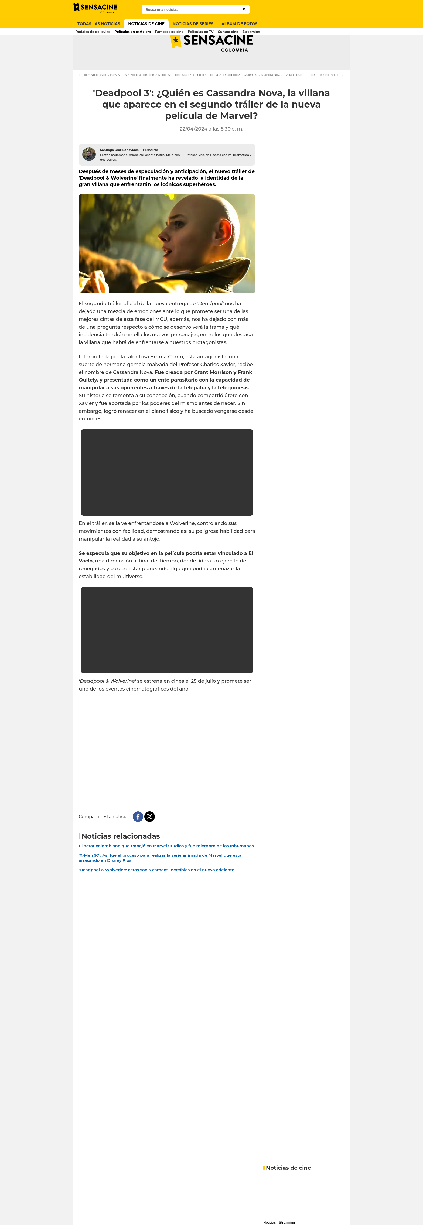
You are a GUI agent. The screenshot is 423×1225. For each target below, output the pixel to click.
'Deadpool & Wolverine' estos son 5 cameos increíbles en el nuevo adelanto (156, 891)
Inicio (83, 96)
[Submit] (244, 9)
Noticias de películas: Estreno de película (188, 96)
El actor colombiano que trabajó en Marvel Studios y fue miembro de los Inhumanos (166, 867)
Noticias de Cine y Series (109, 96)
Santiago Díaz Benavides (119, 171)
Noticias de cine (142, 96)
